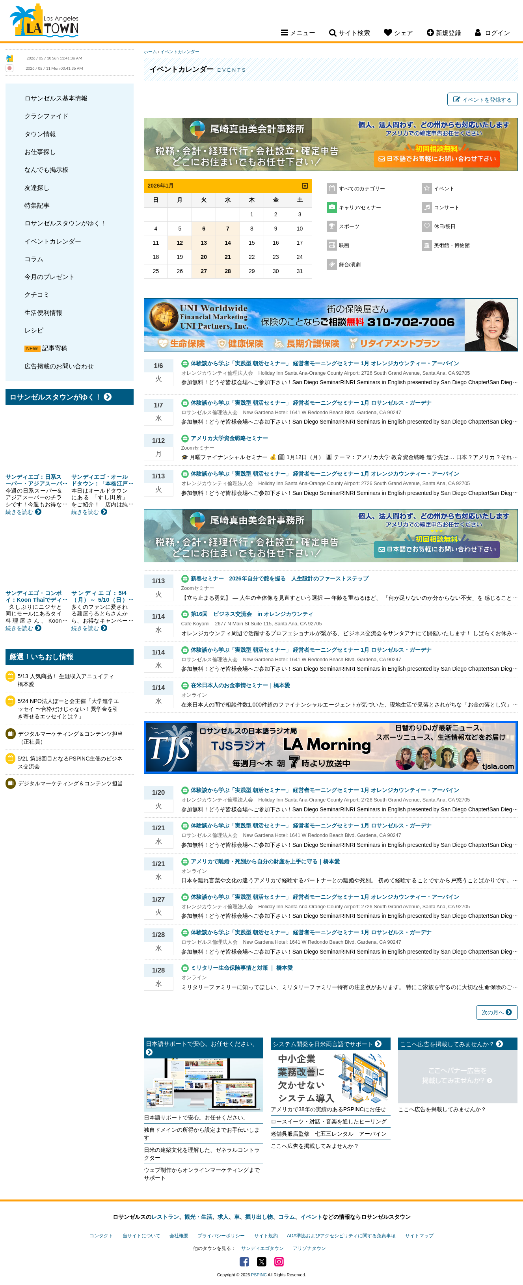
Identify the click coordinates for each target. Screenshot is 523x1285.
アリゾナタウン (309, 1248)
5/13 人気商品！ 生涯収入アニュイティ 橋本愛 (69, 680)
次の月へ (497, 1012)
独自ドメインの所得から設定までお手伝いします (202, 1134)
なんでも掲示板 (46, 169)
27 (204, 271)
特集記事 (37, 205)
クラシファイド (46, 115)
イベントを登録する (482, 99)
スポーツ (349, 226)
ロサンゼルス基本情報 (55, 98)
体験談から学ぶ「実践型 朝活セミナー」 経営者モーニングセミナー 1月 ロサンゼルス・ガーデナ (311, 403)
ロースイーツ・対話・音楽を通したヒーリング (329, 1121)
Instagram (279, 1261)
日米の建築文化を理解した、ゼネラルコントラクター (202, 1154)
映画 (344, 245)
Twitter (261, 1261)
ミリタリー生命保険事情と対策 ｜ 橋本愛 (242, 968)
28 (228, 271)
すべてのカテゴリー (362, 189)
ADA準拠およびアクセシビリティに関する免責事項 (341, 1236)
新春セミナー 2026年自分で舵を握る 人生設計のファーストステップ (282, 578)
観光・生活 (198, 1217)
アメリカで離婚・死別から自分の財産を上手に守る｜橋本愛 (265, 861)
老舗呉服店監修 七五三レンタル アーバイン (329, 1134)
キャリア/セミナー (360, 207)
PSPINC (259, 1274)
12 (180, 243)
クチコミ (37, 294)
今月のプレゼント (49, 276)
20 (204, 257)
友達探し (37, 187)
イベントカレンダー (52, 241)
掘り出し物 (259, 1217)
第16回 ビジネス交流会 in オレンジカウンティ (252, 614)
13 (204, 243)
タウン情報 (40, 134)
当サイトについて (141, 1236)
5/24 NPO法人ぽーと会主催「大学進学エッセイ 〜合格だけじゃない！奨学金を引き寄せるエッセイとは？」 (68, 709)
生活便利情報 (43, 312)
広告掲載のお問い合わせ (59, 366)
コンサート (447, 207)
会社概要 (178, 1236)
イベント (444, 189)
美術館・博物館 (452, 245)
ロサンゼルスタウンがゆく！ (65, 223)
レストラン (165, 1217)
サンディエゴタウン (262, 1248)
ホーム (150, 51)
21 (228, 257)
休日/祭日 (445, 226)
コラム (33, 258)
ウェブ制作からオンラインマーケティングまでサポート (202, 1174)
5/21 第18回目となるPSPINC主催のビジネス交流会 (70, 762)
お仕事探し (40, 151)
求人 (223, 1217)
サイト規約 (266, 1236)
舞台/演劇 (350, 265)
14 (228, 243)
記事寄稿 (54, 347)
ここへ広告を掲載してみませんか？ (315, 1146)
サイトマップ (419, 1236)
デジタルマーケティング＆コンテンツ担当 (70, 783)
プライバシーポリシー (221, 1236)
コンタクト (101, 1236)
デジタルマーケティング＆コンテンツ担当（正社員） (70, 738)
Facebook (244, 1261)
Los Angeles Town (43, 21)
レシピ (33, 330)
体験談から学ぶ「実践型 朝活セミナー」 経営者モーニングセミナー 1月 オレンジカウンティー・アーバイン (325, 363)
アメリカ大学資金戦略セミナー (229, 438)
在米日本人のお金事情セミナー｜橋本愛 (240, 685)
